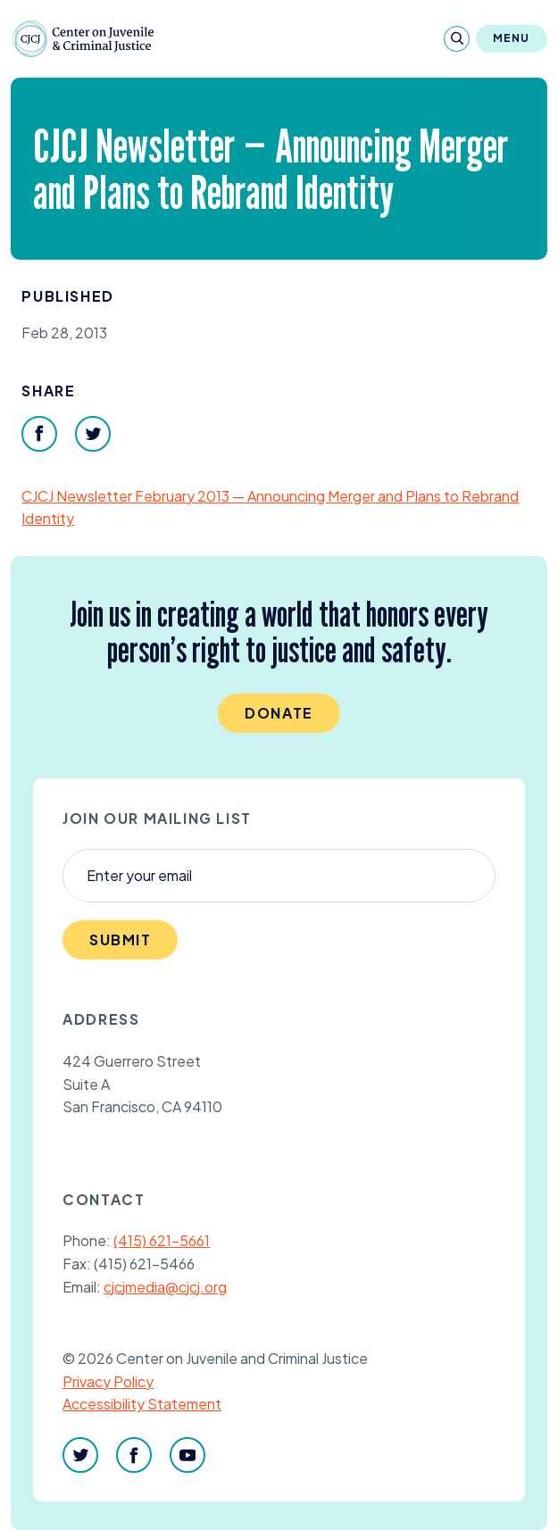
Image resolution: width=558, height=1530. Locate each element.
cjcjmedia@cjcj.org (165, 1286)
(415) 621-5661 (161, 1240)
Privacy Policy (108, 1381)
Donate (279, 712)
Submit (120, 939)
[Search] (457, 39)
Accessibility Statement (141, 1403)
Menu (511, 38)
